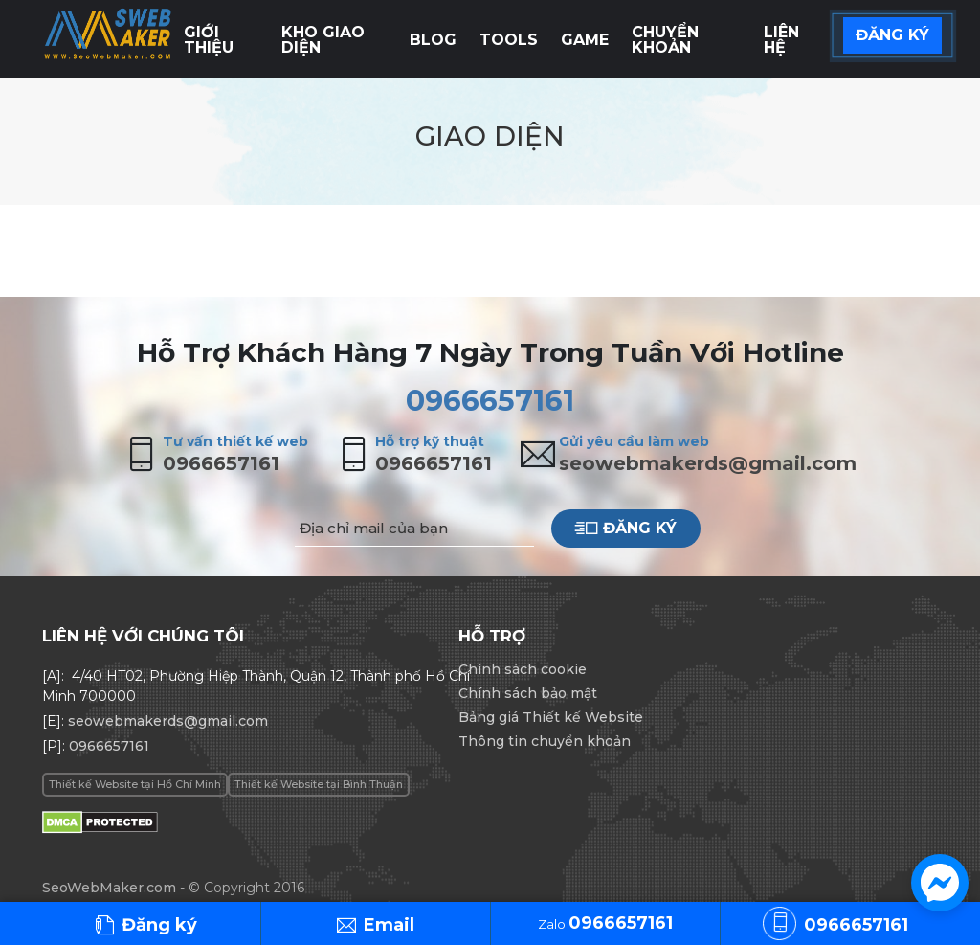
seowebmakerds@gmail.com (708, 463)
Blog (433, 40)
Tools (508, 40)
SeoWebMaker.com (109, 887)
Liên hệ (781, 39)
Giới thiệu (209, 39)
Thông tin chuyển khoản (544, 741)
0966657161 (490, 400)
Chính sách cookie (522, 669)
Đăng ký (626, 528)
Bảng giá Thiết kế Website (550, 717)
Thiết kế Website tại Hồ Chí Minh (135, 784)
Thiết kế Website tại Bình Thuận (318, 784)
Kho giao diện (323, 39)
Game (585, 40)
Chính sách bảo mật (527, 693)
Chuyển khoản (665, 39)
